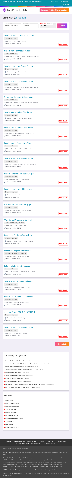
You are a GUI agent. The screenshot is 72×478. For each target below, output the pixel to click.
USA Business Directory (49, 443)
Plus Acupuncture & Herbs (12, 427)
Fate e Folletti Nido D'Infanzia (17, 266)
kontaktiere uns (37, 1)
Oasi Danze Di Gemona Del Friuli (18, 220)
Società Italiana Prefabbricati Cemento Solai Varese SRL (22, 367)
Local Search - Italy (17, 10)
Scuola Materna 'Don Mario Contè (19, 35)
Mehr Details (63, 44)
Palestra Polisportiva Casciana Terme (18, 381)
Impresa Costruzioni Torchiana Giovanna (23, 361)
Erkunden (13, 1)
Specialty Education (18, 223)
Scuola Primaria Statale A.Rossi (17, 50)
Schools (14, 38)
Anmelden (66, 5)
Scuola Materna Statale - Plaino (18, 281)
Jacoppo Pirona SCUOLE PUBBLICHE (19, 312)
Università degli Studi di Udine (17, 250)
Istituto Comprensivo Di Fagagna (18, 204)
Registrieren (54, 1)
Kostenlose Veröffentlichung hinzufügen (54, 10)
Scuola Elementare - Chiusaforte (18, 189)
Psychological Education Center (14, 418)
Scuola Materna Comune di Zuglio (19, 173)
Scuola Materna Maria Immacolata (19, 81)
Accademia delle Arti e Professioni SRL (19, 375)
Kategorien (20, 1)
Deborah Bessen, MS (11, 412)
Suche (62, 25)
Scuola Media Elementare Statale (18, 143)
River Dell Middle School (12, 403)
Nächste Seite (62, 344)
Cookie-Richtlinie (61, 441)
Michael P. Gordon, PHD (12, 415)
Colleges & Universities (19, 253)
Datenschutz (50, 441)
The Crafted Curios (10, 409)
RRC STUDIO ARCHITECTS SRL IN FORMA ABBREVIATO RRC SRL (29, 384)
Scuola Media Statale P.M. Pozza (18, 112)
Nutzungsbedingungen (22, 443)
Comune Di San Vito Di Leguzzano (19, 97)
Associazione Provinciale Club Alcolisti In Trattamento (27, 364)
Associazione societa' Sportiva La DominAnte (24, 370)
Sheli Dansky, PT (10, 421)
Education (20, 17)
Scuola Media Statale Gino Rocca (18, 127)
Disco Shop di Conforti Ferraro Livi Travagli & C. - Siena (22, 387)
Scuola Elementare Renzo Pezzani (18, 66)
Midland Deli (9, 401)
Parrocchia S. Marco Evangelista (18, 235)
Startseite (6, 1)
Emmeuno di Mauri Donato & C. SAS (17, 378)
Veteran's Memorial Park (12, 406)
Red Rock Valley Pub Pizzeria (17, 372)
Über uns (28, 1)
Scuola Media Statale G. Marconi (18, 296)
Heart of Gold (9, 424)
